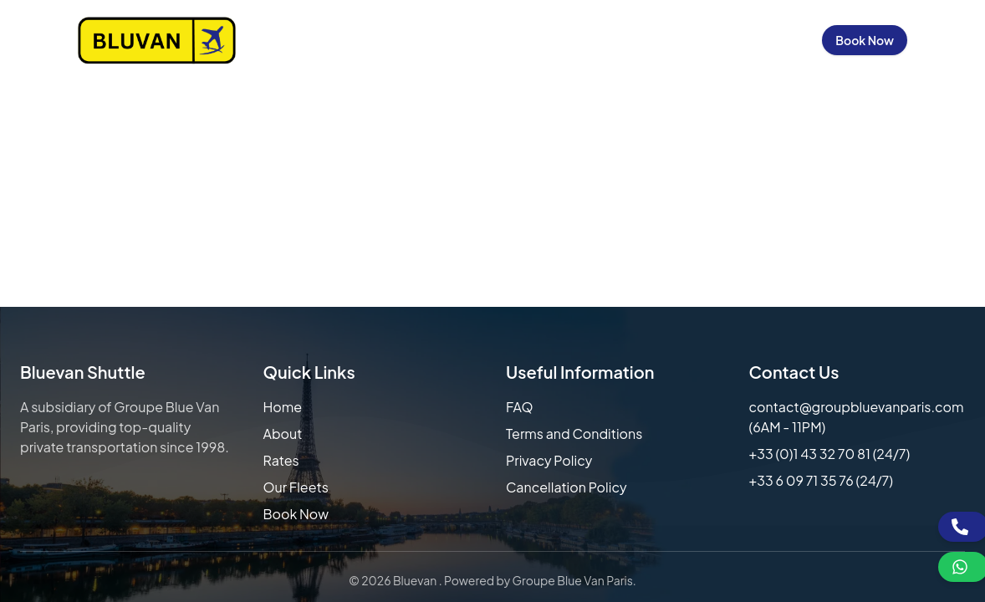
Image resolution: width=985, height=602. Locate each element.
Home (282, 40)
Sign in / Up (766, 40)
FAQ (519, 407)
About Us (351, 40)
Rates (281, 460)
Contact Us (672, 40)
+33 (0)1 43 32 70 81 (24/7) (830, 453)
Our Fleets (524, 40)
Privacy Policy (549, 460)
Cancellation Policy (566, 487)
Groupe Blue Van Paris (573, 580)
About (283, 433)
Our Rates (435, 40)
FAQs (597, 40)
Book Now (864, 40)
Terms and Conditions (574, 433)
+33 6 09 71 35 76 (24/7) (821, 480)
